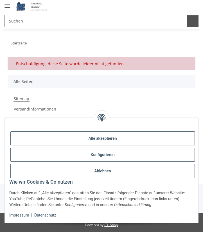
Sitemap (21, 98)
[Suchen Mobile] (95, 21)
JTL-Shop (111, 224)
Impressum (19, 215)
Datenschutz (45, 215)
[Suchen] (192, 21)
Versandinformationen (35, 109)
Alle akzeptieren (102, 138)
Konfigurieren (102, 154)
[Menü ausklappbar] (7, 3)
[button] (182, 6)
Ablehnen (102, 171)
